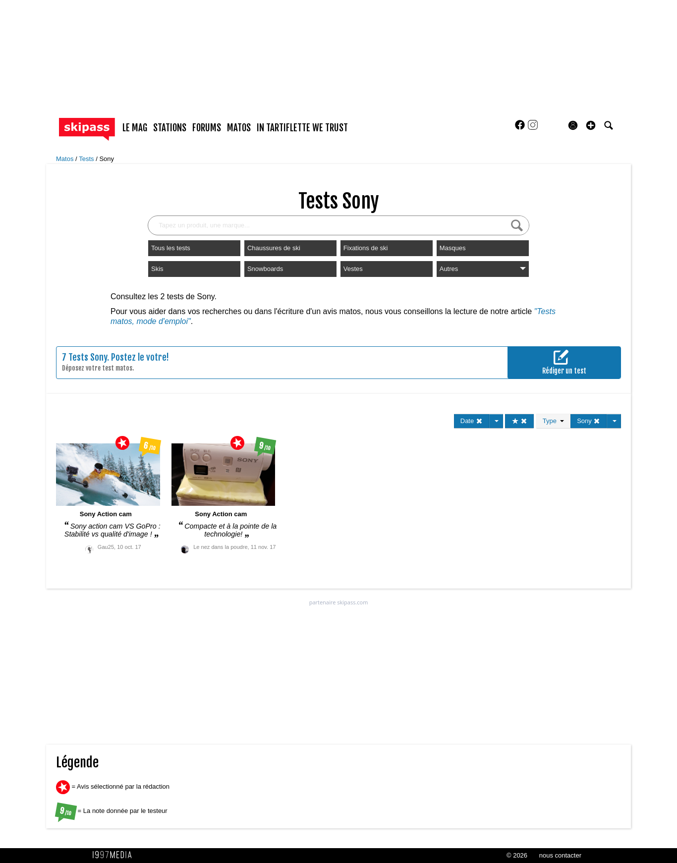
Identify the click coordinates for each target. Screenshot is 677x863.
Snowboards (265, 268)
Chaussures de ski (273, 248)
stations (169, 128)
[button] (590, 125)
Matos (65, 158)
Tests (87, 158)
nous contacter (560, 855)
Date (471, 421)
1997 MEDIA (115, 855)
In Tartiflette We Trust (302, 128)
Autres (483, 268)
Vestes (353, 268)
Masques (453, 248)
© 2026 (517, 855)
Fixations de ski (365, 248)
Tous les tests (170, 248)
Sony (106, 158)
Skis (157, 268)
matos (239, 128)
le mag (134, 128)
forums (206, 128)
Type (553, 421)
